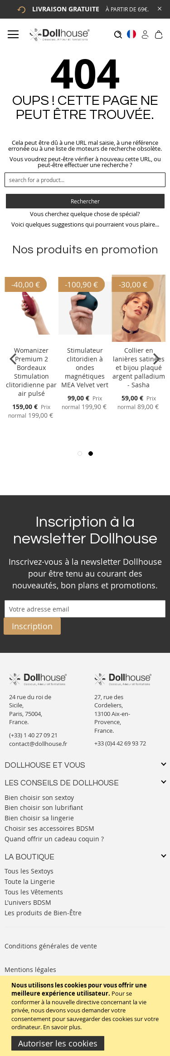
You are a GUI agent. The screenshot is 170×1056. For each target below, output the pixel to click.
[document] (86, 1016)
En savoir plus (61, 1027)
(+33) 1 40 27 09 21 (33, 735)
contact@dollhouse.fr (38, 744)
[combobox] (85, 180)
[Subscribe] (32, 626)
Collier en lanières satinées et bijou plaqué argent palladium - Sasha (138, 367)
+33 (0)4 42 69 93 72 (120, 743)
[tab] (85, 765)
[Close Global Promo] (159, 8)
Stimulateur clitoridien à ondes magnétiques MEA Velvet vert (84, 367)
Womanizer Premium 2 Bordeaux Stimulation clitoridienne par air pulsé (31, 372)
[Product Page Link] (31, 339)
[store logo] (59, 34)
